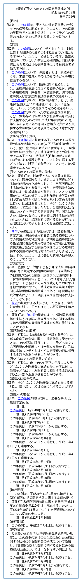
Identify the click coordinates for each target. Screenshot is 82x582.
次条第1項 (25, 140)
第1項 (31, 314)
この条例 (24, 24)
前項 (15, 231)
